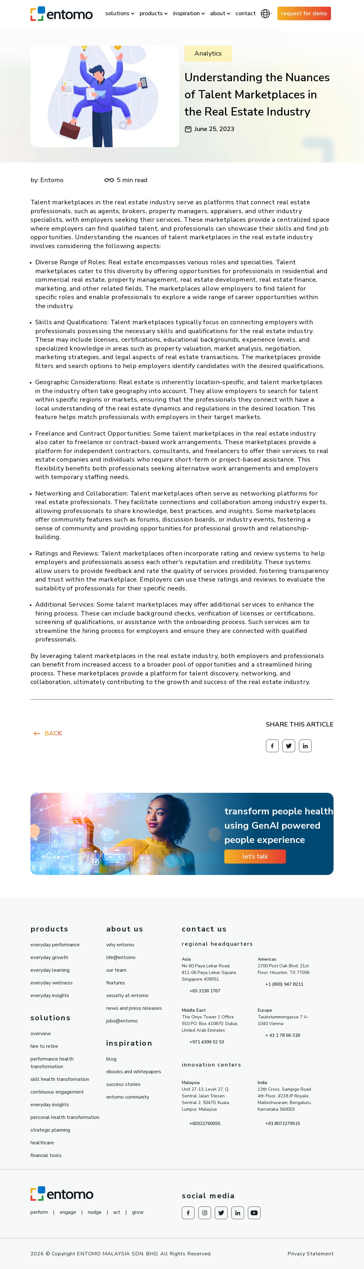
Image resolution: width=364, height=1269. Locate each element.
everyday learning (49, 970)
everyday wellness (51, 982)
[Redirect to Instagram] (204, 1213)
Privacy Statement (311, 1253)
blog (111, 1058)
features (115, 982)
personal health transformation (64, 1117)
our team (116, 970)
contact (245, 13)
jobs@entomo (122, 1020)
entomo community (127, 1097)
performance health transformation (52, 1062)
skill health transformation (59, 1079)
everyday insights (49, 995)
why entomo (120, 944)
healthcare (42, 1142)
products (151, 13)
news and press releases (134, 1008)
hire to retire (44, 1046)
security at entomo (127, 995)
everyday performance (55, 944)
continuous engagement (57, 1091)
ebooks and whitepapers (133, 1071)
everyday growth (49, 957)
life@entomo (121, 957)
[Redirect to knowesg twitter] (288, 746)
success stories (123, 1084)
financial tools (46, 1155)
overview (40, 1033)
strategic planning (50, 1130)
